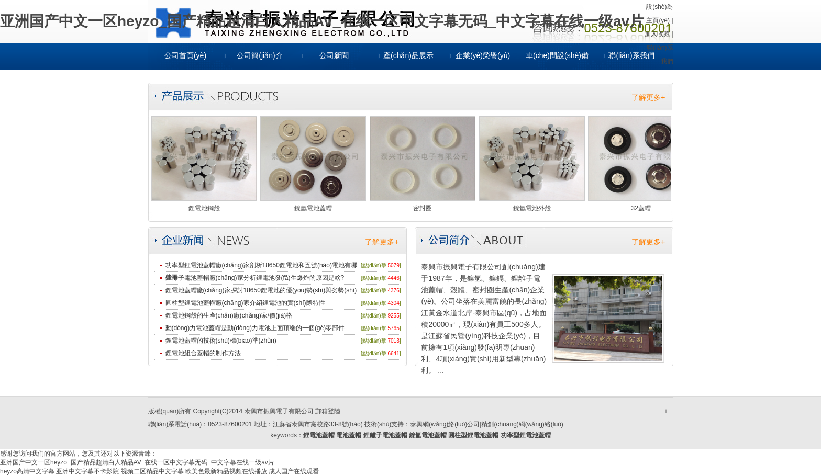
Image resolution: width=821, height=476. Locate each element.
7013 (393, 341)
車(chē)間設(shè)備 (557, 55)
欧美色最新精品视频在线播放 (226, 471)
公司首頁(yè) (185, 55)
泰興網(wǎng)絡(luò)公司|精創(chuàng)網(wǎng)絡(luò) (486, 424)
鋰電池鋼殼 (204, 208)
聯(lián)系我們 (631, 55)
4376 (393, 290)
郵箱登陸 (327, 411)
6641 (393, 353)
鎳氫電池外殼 (532, 208)
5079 (393, 265)
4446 (393, 278)
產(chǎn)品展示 (408, 55)
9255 (393, 316)
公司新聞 (334, 55)
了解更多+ (648, 97)
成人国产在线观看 (294, 471)
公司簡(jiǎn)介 (259, 55)
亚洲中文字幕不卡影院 (87, 471)
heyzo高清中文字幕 (27, 471)
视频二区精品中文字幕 (152, 471)
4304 (393, 303)
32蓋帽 (641, 208)
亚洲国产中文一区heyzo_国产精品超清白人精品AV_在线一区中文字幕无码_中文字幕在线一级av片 (322, 21)
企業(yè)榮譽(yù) (483, 55)
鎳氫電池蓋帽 (313, 208)
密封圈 (422, 208)
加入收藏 (657, 34)
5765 (393, 328)
